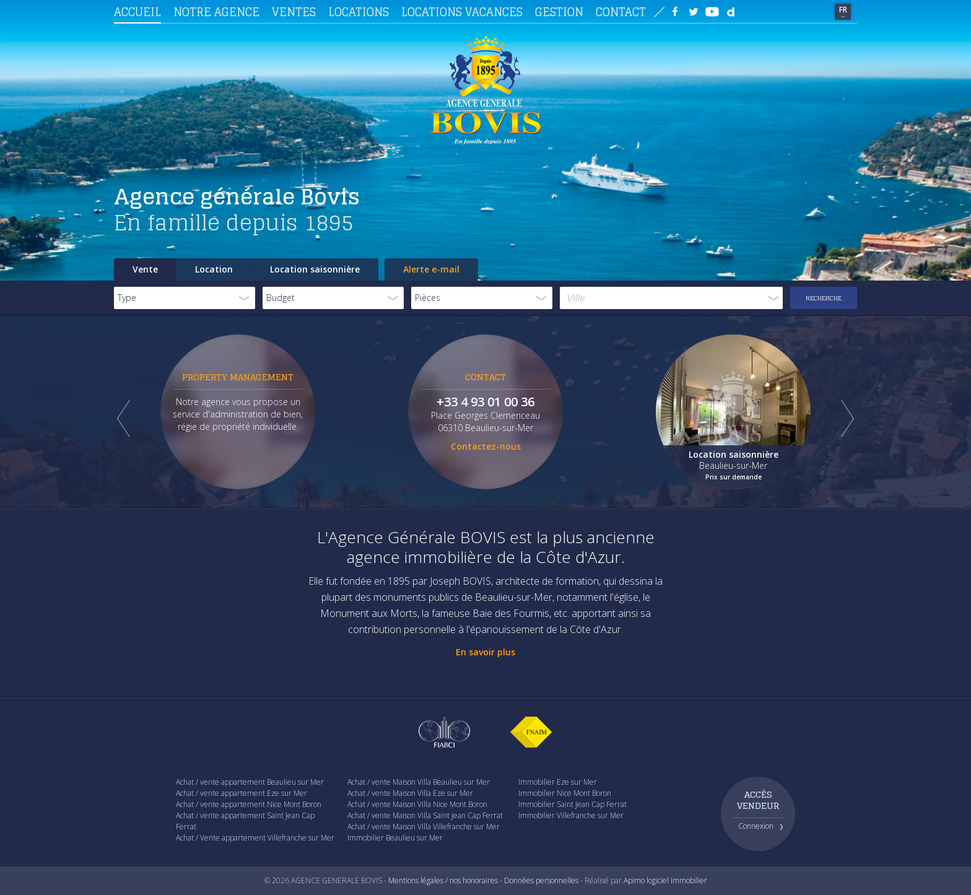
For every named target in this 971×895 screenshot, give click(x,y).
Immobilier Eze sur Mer (557, 782)
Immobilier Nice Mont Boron (564, 793)
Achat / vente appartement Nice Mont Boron (248, 804)
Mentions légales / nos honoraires (443, 880)
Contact (621, 12)
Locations (358, 12)
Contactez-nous (486, 446)
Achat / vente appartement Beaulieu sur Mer (250, 782)
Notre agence (216, 12)
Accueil (137, 12)
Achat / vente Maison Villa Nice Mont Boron (417, 804)
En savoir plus (485, 652)
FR (843, 9)
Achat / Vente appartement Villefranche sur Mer (255, 837)
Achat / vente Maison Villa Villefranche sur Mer (423, 826)
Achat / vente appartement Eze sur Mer (241, 793)
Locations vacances (462, 12)
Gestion (559, 12)
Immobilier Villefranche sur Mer (571, 815)
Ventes (294, 12)
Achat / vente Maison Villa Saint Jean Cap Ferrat (425, 815)
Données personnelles (541, 880)
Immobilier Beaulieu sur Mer (395, 837)
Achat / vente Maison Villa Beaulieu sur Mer (418, 782)
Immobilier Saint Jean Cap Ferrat (572, 804)
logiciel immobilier (677, 880)
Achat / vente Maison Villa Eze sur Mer (410, 793)
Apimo (634, 880)
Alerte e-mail (431, 269)
